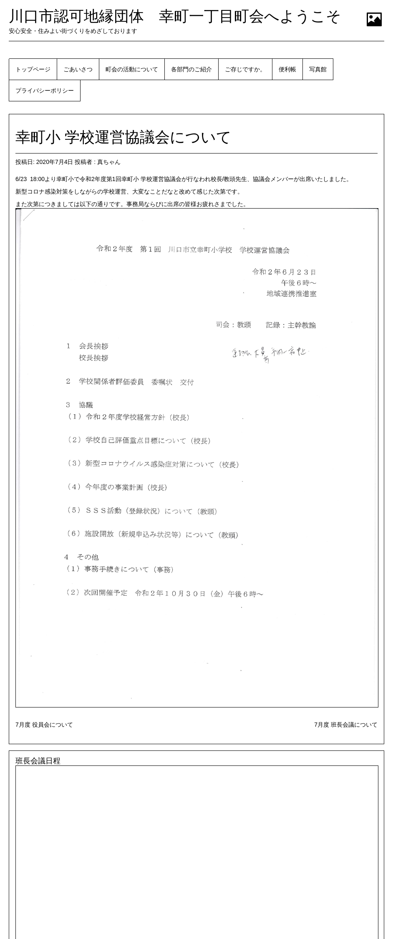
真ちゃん (109, 162)
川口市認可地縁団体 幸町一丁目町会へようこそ (175, 16)
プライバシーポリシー (44, 90)
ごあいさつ (78, 69)
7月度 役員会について (44, 724)
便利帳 (287, 69)
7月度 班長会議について (346, 724)
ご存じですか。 (245, 69)
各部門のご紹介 (191, 69)
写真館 (318, 69)
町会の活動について (132, 69)
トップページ (32, 69)
